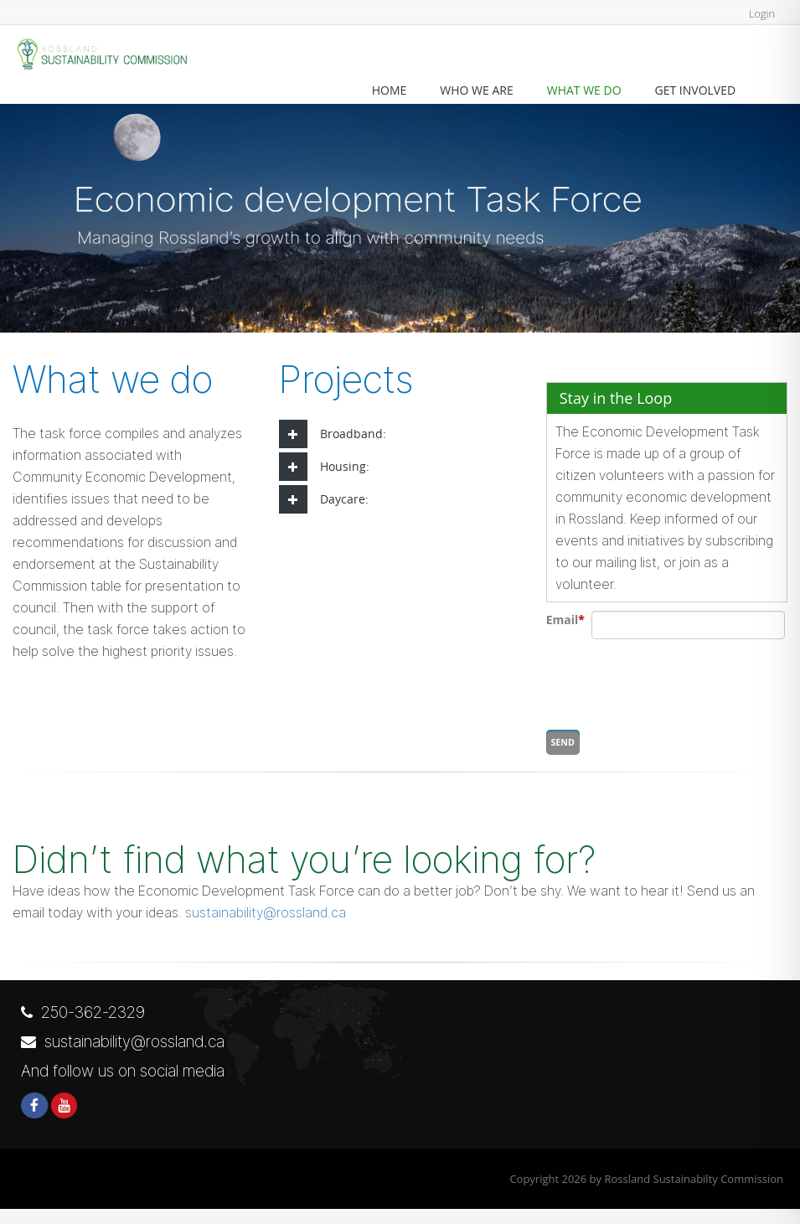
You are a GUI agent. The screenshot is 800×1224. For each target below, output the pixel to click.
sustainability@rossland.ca (265, 927)
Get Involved (695, 90)
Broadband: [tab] (332, 434)
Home (389, 90)
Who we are (476, 90)
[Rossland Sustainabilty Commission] (100, 55)
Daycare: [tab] (324, 499)
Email (565, 619)
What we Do (584, 90)
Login (760, 13)
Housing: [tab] (324, 466)
